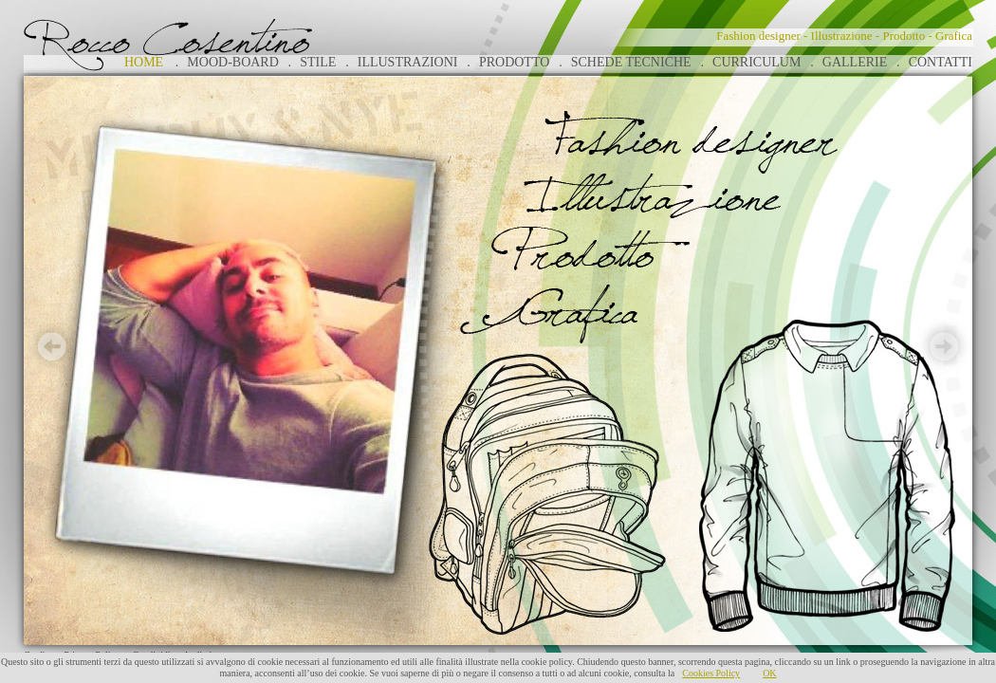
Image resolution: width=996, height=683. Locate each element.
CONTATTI (940, 62)
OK (769, 673)
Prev (52, 346)
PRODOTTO (514, 62)
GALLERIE (854, 62)
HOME (143, 62)
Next (944, 346)
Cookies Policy (711, 673)
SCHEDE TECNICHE (631, 62)
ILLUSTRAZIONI (408, 62)
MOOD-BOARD (232, 62)
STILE (318, 62)
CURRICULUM (756, 62)
